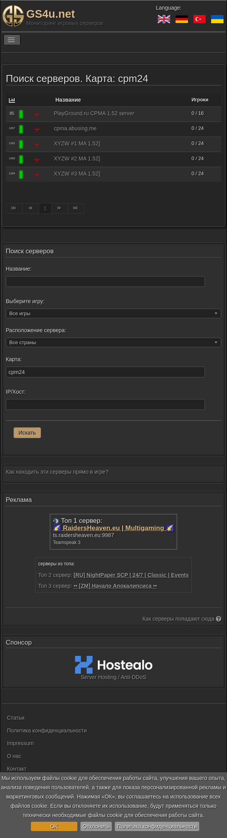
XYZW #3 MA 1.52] (77, 174)
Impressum (20, 743)
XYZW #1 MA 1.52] (77, 143)
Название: (18, 269)
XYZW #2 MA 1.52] (77, 158)
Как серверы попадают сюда (181, 619)
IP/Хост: (16, 392)
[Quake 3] (37, 114)
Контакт (16, 769)
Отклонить (96, 826)
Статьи (15, 718)
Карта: (14, 359)
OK (54, 826)
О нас (14, 756)
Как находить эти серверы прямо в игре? (57, 472)
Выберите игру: (25, 301)
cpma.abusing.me (75, 128)
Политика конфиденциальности (157, 826)
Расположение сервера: (36, 330)
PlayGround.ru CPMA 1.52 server (94, 113)
